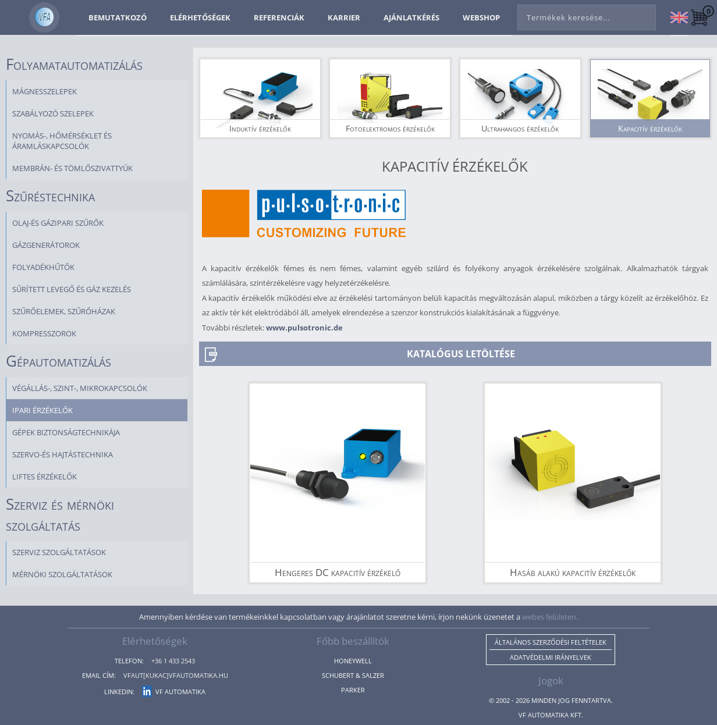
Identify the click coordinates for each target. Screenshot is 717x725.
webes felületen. (550, 617)
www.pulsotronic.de (304, 327)
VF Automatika (173, 691)
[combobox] (586, 15)
